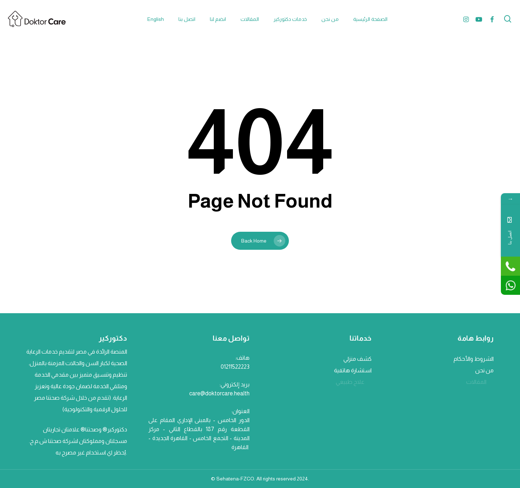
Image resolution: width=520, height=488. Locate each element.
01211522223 (235, 367)
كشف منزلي (357, 359)
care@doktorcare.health (219, 393)
